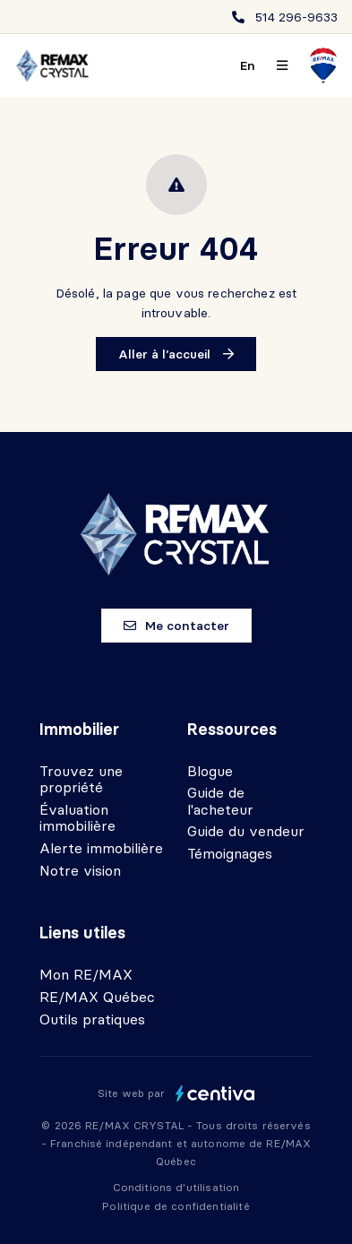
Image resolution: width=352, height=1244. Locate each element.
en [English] (247, 65)
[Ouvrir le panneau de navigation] (282, 65)
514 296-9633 (296, 17)
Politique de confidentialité (175, 1206)
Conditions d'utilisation (176, 1187)
